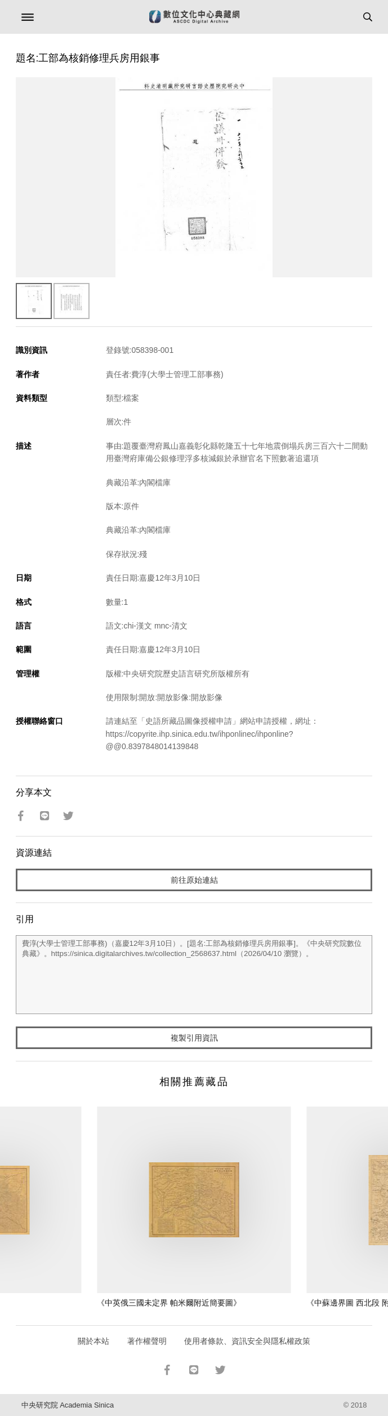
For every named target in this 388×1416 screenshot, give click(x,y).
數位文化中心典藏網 (194, 17)
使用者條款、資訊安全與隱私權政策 (247, 1341)
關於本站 (93, 1341)
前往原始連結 (194, 879)
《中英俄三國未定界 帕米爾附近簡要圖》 (169, 1302)
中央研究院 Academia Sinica (67, 1405)
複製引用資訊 (194, 1037)
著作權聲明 (147, 1341)
